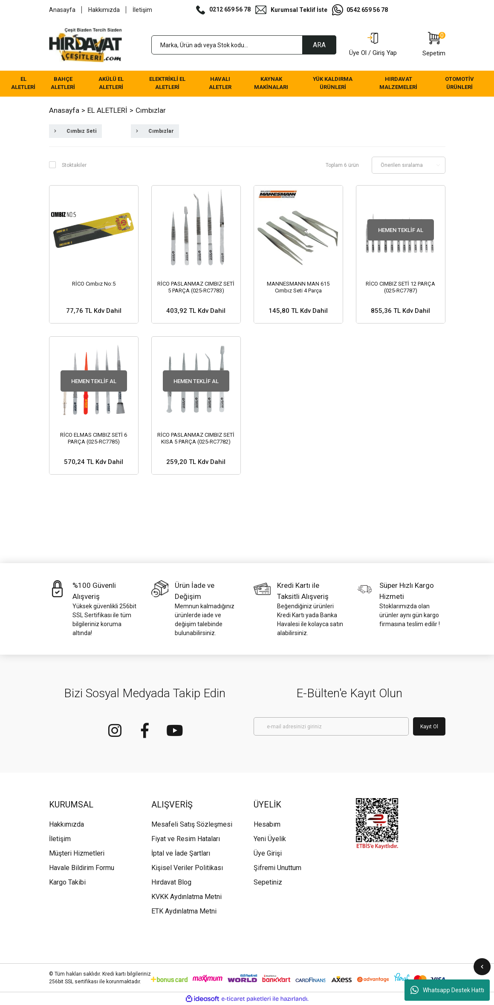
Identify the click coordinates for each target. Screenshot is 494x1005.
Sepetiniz (268, 882)
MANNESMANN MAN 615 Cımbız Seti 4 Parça (298, 287)
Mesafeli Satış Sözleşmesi (191, 824)
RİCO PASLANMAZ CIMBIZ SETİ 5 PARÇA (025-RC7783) (195, 287)
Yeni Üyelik (270, 839)
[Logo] (85, 45)
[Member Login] (373, 45)
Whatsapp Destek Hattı (447, 990)
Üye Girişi (268, 853)
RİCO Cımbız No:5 (94, 284)
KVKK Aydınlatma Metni (186, 897)
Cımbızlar (151, 110)
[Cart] (433, 45)
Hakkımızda (104, 9)
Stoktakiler (74, 165)
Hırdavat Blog (171, 882)
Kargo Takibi (67, 882)
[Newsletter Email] (331, 726)
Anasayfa (62, 9)
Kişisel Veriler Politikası (187, 868)
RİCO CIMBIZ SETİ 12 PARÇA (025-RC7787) (400, 287)
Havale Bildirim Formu (81, 868)
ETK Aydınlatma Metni (184, 911)
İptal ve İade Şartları (180, 853)
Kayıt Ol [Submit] (429, 727)
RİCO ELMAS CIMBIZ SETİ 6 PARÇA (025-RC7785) (93, 438)
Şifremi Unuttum (277, 868)
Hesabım (267, 824)
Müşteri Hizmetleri (76, 853)
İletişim (142, 9)
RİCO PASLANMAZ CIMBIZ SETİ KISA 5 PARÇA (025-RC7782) (195, 438)
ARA (319, 45)
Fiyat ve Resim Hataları (185, 839)
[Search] (243, 44)
